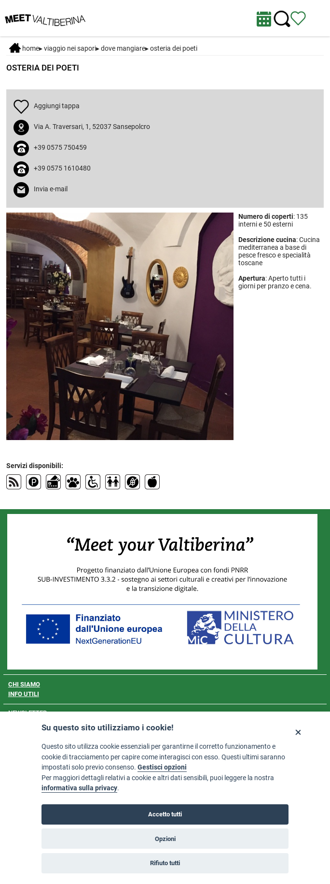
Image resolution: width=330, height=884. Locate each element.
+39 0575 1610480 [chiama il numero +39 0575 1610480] (62, 168)
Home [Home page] (24, 48)
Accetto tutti (165, 814)
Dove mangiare (123, 48)
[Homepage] (45, 17)
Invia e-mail (51, 189)
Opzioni (165, 838)
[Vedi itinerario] (298, 18)
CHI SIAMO (24, 684)
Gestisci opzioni (162, 767)
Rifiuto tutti (165, 863)
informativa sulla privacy (79, 788)
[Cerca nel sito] (282, 19)
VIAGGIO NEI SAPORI (70, 48)
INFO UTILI (23, 694)
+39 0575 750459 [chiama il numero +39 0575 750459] (60, 147)
